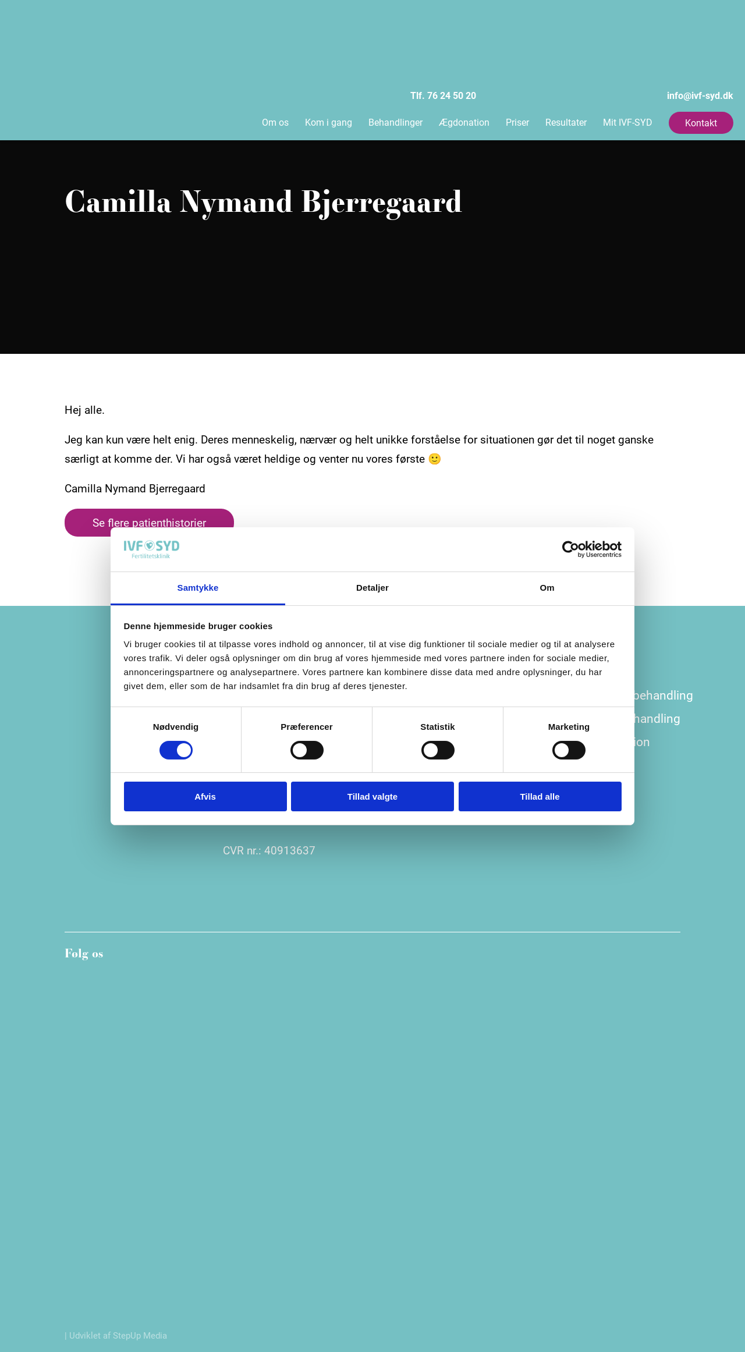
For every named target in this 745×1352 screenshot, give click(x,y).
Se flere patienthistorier (149, 522)
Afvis (205, 796)
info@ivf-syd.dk (611, 56)
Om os (275, 122)
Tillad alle (539, 796)
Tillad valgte (372, 796)
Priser (517, 122)
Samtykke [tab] (198, 587)
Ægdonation (464, 122)
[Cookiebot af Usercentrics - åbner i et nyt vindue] (571, 549)
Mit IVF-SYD (627, 122)
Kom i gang (328, 122)
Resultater (566, 122)
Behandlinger (395, 122)
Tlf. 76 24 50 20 (354, 56)
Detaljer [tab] (372, 587)
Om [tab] (547, 587)
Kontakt (701, 122)
